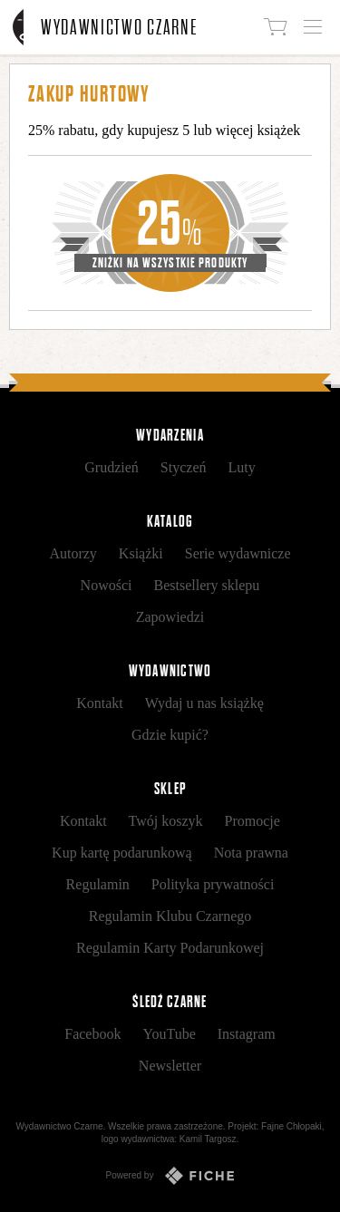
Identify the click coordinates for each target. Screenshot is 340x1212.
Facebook (92, 1034)
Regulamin (98, 884)
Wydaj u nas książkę (204, 703)
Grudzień (111, 467)
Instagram (247, 1034)
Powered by (170, 1176)
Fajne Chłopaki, (292, 1126)
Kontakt (99, 703)
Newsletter (170, 1065)
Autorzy (72, 553)
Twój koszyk (166, 821)
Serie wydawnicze (238, 553)
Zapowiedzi (170, 617)
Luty (241, 467)
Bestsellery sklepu (207, 585)
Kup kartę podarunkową (122, 852)
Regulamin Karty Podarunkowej (170, 947)
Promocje (252, 821)
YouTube (168, 1034)
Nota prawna (251, 852)
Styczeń (183, 467)
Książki (141, 553)
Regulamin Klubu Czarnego (170, 916)
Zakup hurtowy (89, 93)
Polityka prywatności (213, 884)
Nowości (106, 585)
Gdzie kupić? (170, 734)
